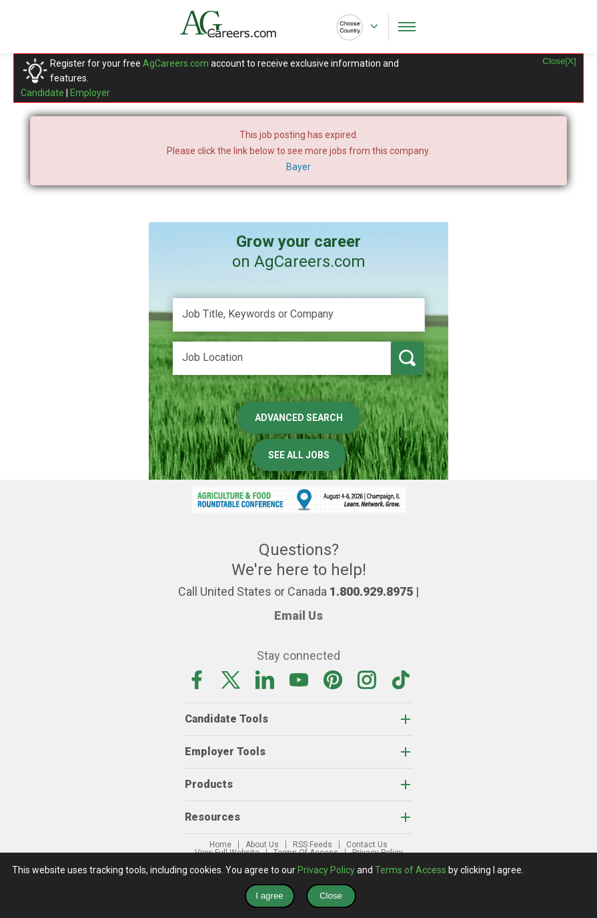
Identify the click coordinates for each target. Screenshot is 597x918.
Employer (90, 92)
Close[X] (559, 61)
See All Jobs (299, 455)
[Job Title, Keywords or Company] (299, 315)
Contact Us (367, 844)
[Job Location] (282, 358)
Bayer (298, 166)
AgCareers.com (176, 63)
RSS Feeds (312, 844)
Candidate (42, 92)
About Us (262, 844)
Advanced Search (299, 417)
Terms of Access (410, 870)
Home (220, 844)
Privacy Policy (326, 870)
